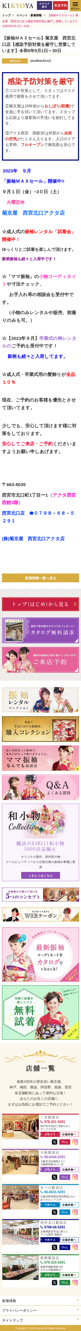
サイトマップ (40, 1320)
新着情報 (40, 1300)
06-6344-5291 (52, 1157)
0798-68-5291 (52, 1227)
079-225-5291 (52, 1262)
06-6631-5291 (52, 1192)
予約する (48, 1134)
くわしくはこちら (41, 875)
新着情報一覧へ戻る (40, 578)
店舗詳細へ (68, 1134)
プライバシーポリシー (40, 1310)
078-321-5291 (52, 1122)
